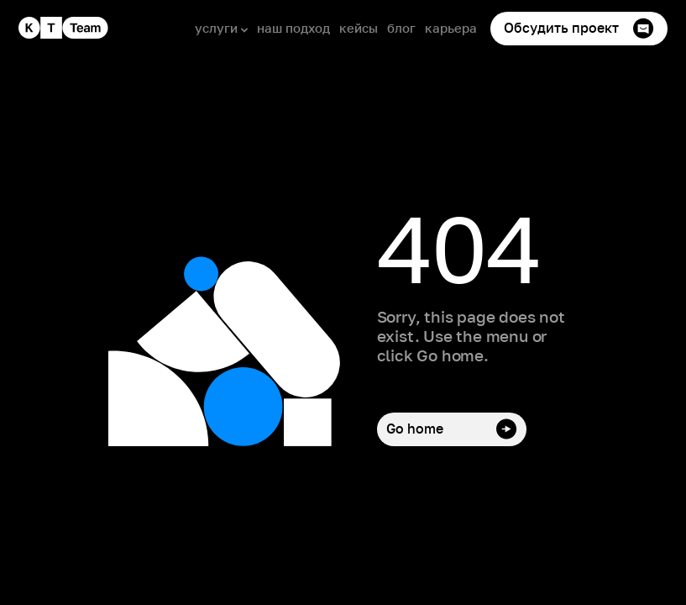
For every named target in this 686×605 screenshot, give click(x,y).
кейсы (358, 28)
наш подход (293, 28)
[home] (63, 28)
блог (401, 28)
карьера (451, 28)
